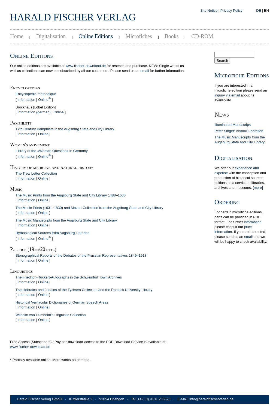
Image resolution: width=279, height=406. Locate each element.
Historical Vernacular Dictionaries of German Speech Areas (62, 302)
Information (26, 100)
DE (258, 10)
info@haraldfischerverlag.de (211, 399)
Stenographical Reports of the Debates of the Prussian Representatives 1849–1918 (81, 255)
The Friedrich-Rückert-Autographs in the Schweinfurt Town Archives (69, 277)
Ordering (227, 201)
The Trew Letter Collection (36, 173)
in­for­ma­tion (252, 222)
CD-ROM (202, 36)
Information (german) (33, 112)
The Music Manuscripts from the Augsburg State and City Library (66, 220)
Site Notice (208, 10)
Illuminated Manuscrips (232, 125)
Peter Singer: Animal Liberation (238, 131)
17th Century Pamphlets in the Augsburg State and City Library (65, 129)
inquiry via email (227, 95)
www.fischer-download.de (86, 66)
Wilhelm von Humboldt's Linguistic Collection (51, 315)
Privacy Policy (231, 10)
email (144, 71)
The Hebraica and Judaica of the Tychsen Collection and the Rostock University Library (84, 290)
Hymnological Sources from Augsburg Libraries (52, 233)
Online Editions (95, 36)
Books (171, 36)
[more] (258, 188)
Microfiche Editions (241, 75)
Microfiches (139, 36)
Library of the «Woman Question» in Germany (52, 151)
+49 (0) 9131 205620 (154, 399)
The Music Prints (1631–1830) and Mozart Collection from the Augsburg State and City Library (89, 208)
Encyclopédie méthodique (36, 94)
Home (16, 36)
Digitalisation (51, 36)
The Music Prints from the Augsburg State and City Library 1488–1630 (71, 195)
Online (43, 100)
